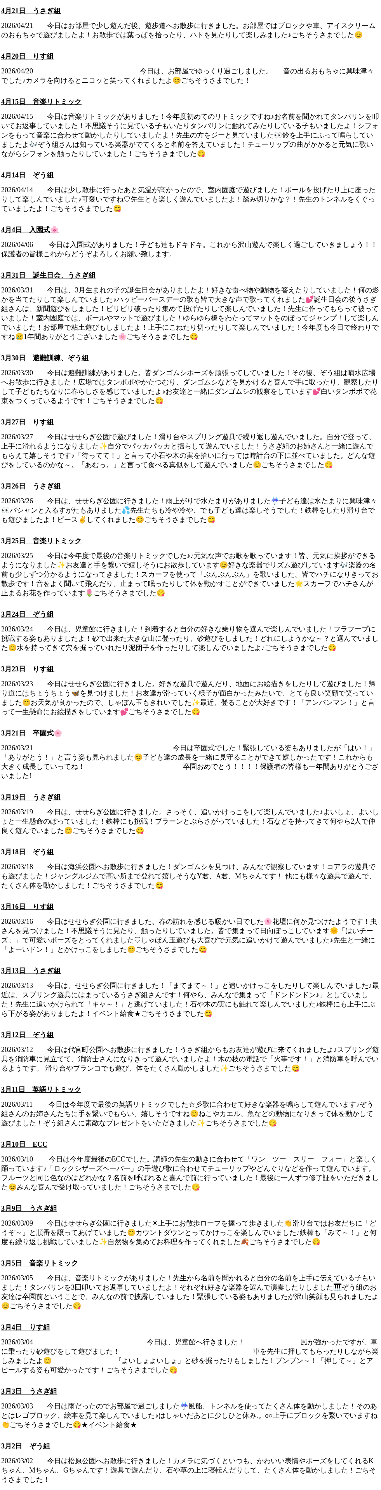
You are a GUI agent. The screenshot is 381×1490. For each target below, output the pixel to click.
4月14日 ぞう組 (27, 175)
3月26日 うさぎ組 (31, 486)
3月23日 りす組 (27, 669)
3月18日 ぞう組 (27, 852)
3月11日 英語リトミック (41, 1090)
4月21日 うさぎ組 (31, 11)
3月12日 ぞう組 (27, 1035)
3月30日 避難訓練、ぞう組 (45, 358)
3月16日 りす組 (27, 907)
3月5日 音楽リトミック (39, 1263)
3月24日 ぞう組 (27, 614)
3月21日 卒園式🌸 (31, 733)
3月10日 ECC (24, 1144)
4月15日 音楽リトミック (41, 102)
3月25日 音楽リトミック (41, 541)
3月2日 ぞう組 (25, 1446)
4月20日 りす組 (27, 56)
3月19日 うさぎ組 (31, 797)
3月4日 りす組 (25, 1327)
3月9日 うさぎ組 (29, 1208)
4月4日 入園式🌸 (30, 230)
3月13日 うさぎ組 (31, 971)
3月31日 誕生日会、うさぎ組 (48, 275)
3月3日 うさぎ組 (29, 1391)
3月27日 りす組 (27, 422)
